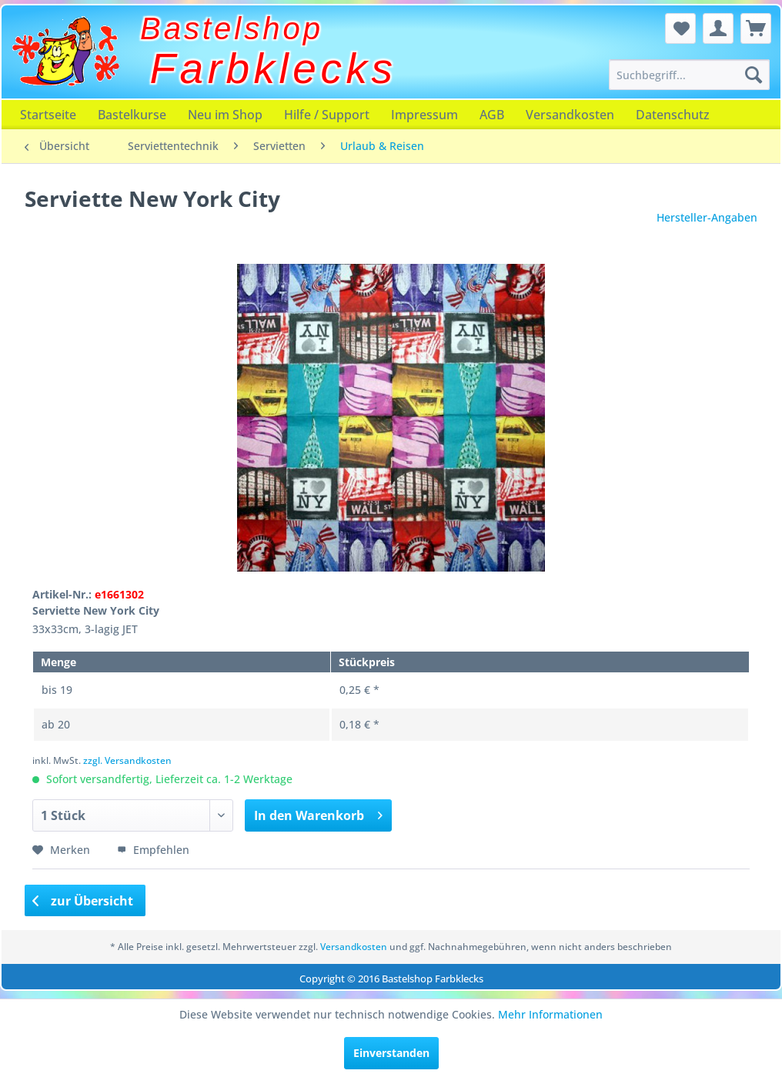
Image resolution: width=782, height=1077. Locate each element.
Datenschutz (673, 114)
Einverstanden (391, 1052)
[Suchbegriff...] (689, 74)
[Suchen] (753, 74)
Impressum (424, 114)
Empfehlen (153, 849)
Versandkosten (570, 114)
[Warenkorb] (755, 28)
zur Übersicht (83, 900)
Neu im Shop (225, 114)
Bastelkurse (132, 114)
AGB (492, 114)
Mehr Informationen (550, 1014)
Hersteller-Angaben (707, 217)
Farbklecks (273, 68)
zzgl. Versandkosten (127, 760)
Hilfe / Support (326, 114)
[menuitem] (689, 74)
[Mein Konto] (718, 28)
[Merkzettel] (680, 28)
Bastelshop (231, 28)
